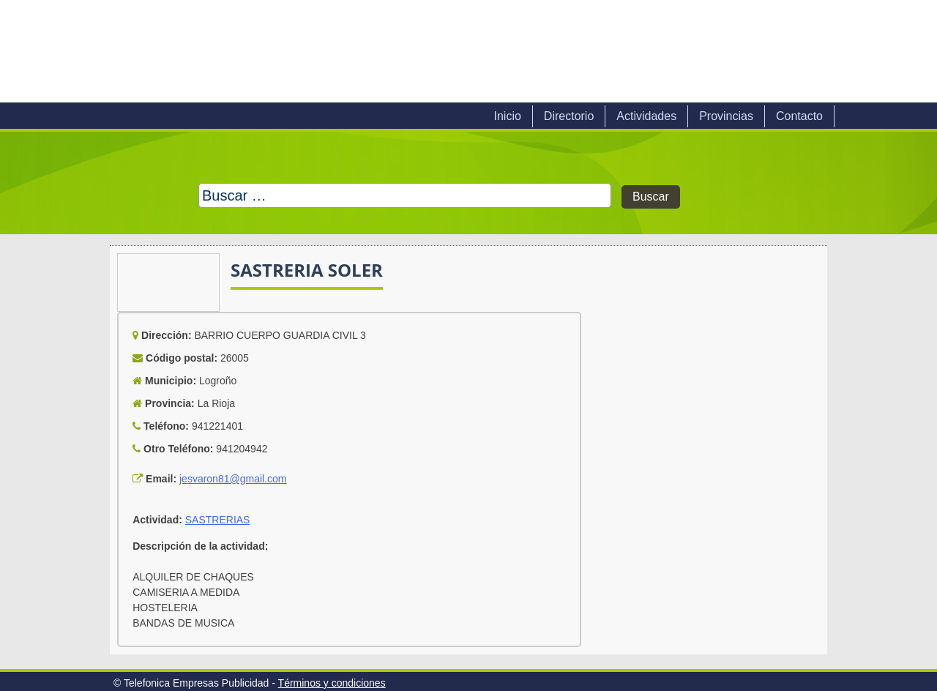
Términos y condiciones (332, 683)
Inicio (506, 116)
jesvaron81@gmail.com (233, 479)
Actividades (646, 116)
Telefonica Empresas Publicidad (269, 51)
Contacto (799, 116)
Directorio (569, 116)
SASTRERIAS (217, 520)
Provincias (726, 116)
